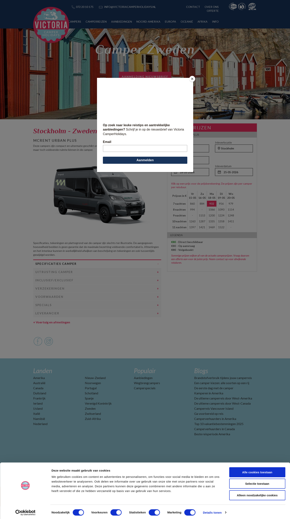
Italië (36, 426)
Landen (42, 383)
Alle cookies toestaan (257, 471)
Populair (145, 383)
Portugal (91, 400)
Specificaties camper (56, 276)
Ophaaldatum (179, 166)
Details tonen (212, 511)
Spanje (89, 411)
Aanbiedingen (143, 390)
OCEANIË (187, 21)
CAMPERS (74, 21)
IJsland (38, 421)
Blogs (201, 383)
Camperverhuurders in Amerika (215, 431)
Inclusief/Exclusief (54, 292)
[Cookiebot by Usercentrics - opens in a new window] (25, 511)
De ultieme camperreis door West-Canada (222, 416)
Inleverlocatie (223, 142)
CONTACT (193, 6)
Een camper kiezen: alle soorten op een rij (221, 395)
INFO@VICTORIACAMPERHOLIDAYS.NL (130, 6)
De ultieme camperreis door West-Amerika (223, 411)
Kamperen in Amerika (208, 406)
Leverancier (47, 326)
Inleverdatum (223, 166)
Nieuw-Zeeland (95, 390)
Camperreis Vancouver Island (213, 421)
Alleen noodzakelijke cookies (257, 494)
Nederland (40, 436)
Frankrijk (39, 411)
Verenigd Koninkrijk (98, 416)
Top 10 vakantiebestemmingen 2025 (218, 436)
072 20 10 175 (84, 6)
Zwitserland (93, 426)
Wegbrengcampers (147, 395)
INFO (215, 21)
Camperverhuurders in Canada (214, 441)
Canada (38, 400)
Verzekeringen (50, 301)
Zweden (90, 421)
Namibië (39, 431)
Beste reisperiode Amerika (212, 446)
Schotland (91, 406)
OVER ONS (212, 6)
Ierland (38, 416)
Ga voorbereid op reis (208, 426)
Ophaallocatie (179, 142)
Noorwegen (93, 395)
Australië (39, 395)
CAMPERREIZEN (96, 21)
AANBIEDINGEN (121, 21)
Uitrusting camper (54, 284)
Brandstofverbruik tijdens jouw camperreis (223, 390)
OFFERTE (213, 10)
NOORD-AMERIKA (148, 21)
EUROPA (170, 21)
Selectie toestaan (257, 482)
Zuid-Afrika (93, 431)
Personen (177, 154)
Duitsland (39, 406)
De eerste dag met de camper (213, 400)
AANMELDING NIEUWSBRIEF (145, 76)
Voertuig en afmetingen (51, 335)
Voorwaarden (49, 309)
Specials (43, 317)
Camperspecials (145, 400)
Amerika (39, 390)
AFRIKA (203, 21)
